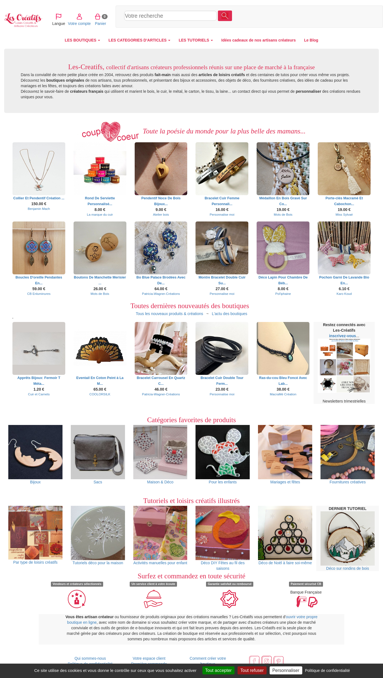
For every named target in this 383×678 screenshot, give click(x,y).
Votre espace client (149, 658)
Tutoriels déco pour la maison (98, 535)
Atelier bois (161, 214)
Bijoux (35, 454)
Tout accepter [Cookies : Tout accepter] (218, 670)
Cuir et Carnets (38, 394)
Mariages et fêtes (285, 454)
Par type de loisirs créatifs (35, 535)
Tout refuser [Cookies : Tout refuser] (252, 670)
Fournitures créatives (348, 454)
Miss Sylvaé (344, 214)
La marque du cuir (100, 214)
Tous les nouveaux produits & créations (169, 313)
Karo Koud (344, 293)
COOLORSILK (99, 394)
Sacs (98, 454)
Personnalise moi (222, 214)
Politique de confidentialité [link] (327, 670)
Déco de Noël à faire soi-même (285, 535)
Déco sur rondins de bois (348, 541)
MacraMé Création (283, 394)
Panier (353, 16)
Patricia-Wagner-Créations (161, 293)
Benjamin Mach (39, 208)
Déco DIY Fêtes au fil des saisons (223, 538)
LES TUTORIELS (196, 40)
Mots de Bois (283, 214)
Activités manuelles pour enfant (160, 535)
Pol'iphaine (283, 293)
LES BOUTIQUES (82, 40)
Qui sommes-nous (90, 658)
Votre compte (331, 16)
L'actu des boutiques (229, 313)
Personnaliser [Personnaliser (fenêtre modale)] (285, 670)
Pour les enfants (223, 454)
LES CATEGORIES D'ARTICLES (139, 40)
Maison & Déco (160, 454)
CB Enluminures (38, 293)
